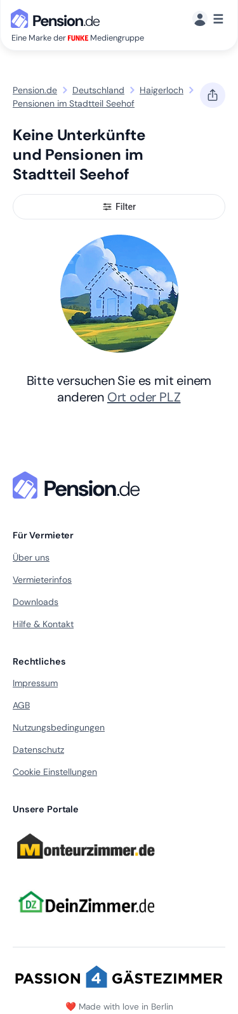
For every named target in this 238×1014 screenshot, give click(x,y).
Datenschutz (38, 749)
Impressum (35, 683)
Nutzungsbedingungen (59, 727)
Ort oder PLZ (144, 397)
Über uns (31, 557)
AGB (21, 705)
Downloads (35, 602)
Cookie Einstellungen (55, 771)
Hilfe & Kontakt (43, 624)
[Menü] (207, 19)
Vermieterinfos (42, 579)
